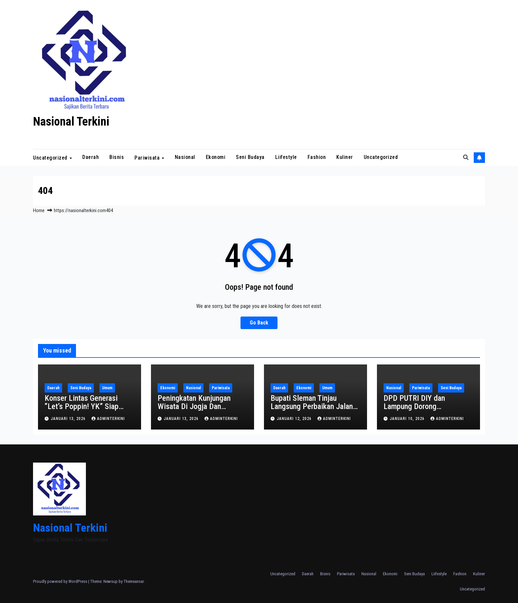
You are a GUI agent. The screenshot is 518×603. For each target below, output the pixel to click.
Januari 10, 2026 (408, 418)
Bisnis (116, 157)
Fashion (317, 157)
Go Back (259, 323)
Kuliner (344, 157)
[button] (465, 157)
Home (39, 210)
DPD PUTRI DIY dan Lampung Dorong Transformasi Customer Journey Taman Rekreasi (422, 411)
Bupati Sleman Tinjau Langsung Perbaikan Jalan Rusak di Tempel (312, 406)
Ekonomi (216, 157)
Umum (107, 388)
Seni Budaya (250, 157)
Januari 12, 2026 (295, 418)
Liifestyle (286, 157)
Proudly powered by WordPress (60, 581)
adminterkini (108, 418)
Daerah (90, 157)
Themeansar (134, 581)
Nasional (185, 157)
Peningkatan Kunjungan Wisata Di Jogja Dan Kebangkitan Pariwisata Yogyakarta (194, 411)
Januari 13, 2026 (69, 418)
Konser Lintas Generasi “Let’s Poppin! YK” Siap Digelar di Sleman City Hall (87, 406)
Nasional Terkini (71, 122)
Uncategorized (51, 158)
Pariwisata (147, 158)
